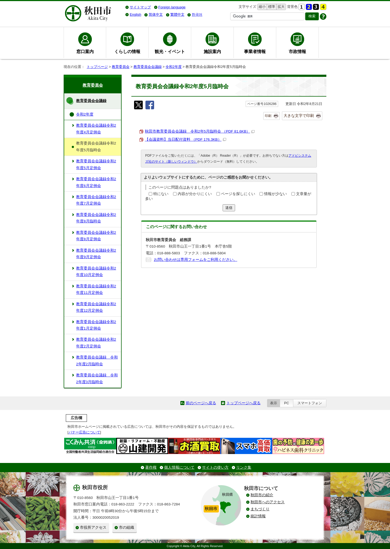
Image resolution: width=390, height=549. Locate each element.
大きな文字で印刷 (299, 115)
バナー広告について (84, 432)
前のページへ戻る (201, 403)
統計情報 (258, 516)
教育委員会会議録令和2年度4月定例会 (96, 128)
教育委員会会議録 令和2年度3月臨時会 (97, 378)
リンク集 (243, 467)
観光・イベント (170, 51)
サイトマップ (140, 7)
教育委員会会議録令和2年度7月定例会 (96, 200)
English (135, 14)
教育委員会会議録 (148, 67)
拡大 (281, 7)
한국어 (197, 14)
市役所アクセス (93, 527)
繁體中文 (177, 14)
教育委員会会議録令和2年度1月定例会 (96, 325)
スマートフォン (309, 403)
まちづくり (260, 509)
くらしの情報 (127, 51)
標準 (271, 7)
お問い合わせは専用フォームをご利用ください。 (195, 260)
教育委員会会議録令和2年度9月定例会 (96, 253)
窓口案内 (85, 51)
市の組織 (126, 527)
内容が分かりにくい (195, 194)
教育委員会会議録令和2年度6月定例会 (96, 182)
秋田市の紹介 (262, 495)
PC (286, 403)
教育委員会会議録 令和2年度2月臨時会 (97, 360)
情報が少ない (275, 194)
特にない (160, 194)
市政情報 (297, 51)
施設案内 (212, 51)
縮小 (262, 7)
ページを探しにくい (238, 194)
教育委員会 (120, 67)
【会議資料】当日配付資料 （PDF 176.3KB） (185, 139)
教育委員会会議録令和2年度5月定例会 (96, 164)
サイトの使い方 (215, 467)
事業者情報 (255, 51)
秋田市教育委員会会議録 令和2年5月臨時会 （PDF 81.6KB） (200, 131)
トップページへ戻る (243, 403)
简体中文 (156, 14)
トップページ (97, 67)
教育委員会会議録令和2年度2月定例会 (96, 342)
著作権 (151, 467)
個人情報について (179, 467)
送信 (228, 208)
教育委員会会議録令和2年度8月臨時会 (96, 218)
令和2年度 (173, 67)
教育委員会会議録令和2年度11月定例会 (96, 289)
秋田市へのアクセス (268, 502)
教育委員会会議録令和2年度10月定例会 (96, 271)
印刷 (268, 116)
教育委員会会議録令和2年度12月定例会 (96, 307)
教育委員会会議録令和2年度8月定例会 (96, 236)
